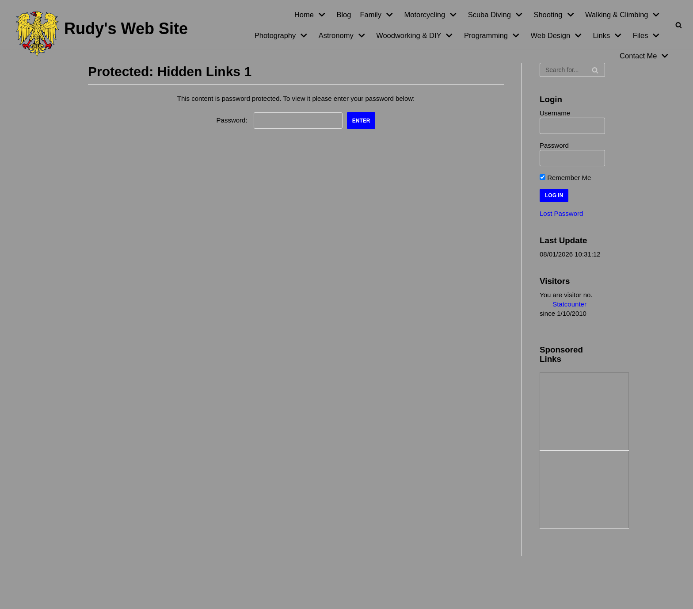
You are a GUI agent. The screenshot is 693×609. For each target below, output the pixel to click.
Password (554, 145)
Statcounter (569, 304)
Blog (343, 15)
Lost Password (561, 213)
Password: (280, 120)
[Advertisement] (584, 410)
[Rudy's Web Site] (101, 34)
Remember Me (565, 177)
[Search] (678, 25)
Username (555, 113)
